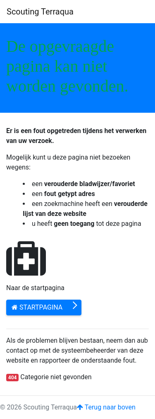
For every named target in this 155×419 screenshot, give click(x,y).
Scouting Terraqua (40, 12)
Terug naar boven (106, 407)
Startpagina (37, 307)
